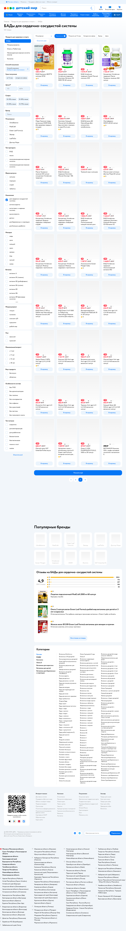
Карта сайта (39, 820)
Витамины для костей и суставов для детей (108, 727)
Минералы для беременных (109, 737)
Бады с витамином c (65, 718)
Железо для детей (106, 696)
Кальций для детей (106, 693)
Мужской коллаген (64, 747)
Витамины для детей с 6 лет (109, 671)
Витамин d (83, 738)
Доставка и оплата (41, 797)
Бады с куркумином (65, 730)
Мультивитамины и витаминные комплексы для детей (88, 761)
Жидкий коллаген (64, 740)
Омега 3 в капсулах (64, 781)
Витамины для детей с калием (110, 711)
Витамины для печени (86, 674)
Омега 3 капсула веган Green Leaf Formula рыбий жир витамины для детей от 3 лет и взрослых (85, 610)
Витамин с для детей (107, 681)
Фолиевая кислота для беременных (107, 769)
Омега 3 (82, 656)
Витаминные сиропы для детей (87, 778)
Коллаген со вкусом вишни (67, 752)
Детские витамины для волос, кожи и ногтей (110, 716)
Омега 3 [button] (39, 663)
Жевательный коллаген (66, 742)
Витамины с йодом (85, 720)
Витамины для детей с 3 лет (109, 666)
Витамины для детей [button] (43, 668)
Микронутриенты (13, 45)
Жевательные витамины (87, 705)
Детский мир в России (11, 836)
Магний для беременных (108, 757)
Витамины (83, 752)
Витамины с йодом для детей (110, 698)
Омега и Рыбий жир (14, 49)
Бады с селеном (64, 716)
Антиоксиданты (64, 676)
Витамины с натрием (86, 725)
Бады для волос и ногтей (66, 681)
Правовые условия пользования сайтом (29, 832)
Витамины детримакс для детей (66, 666)
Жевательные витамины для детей (109, 658)
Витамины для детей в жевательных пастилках (87, 774)
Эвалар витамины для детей (67, 669)
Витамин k (83, 745)
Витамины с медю (85, 708)
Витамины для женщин (87, 747)
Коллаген (62, 778)
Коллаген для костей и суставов (65, 772)
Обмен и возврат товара (43, 801)
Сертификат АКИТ (41, 815)
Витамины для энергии (87, 683)
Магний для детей (106, 700)
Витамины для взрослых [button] (44, 665)
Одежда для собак (106, 806)
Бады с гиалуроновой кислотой (65, 721)
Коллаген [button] (39, 660)
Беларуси (29, 836)
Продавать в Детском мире (44, 799)
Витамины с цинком (86, 710)
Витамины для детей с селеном (107, 707)
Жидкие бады (63, 701)
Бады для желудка (64, 687)
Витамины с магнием (86, 723)
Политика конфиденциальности (45, 809)
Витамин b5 (83, 730)
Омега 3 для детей (106, 688)
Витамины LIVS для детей (66, 656)
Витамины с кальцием (86, 713)
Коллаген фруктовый (65, 759)
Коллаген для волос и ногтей (67, 769)
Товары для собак (106, 801)
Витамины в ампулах (86, 688)
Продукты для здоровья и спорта (22, 22)
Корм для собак (105, 804)
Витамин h (83, 743)
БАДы (40, 22)
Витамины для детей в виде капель (88, 766)
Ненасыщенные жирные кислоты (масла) (18, 54)
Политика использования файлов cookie (43, 811)
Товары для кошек (106, 797)
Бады (60, 737)
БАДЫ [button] (38, 657)
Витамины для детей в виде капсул (88, 770)
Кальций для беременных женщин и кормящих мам (108, 747)
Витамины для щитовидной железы (88, 680)
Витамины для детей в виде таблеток (88, 782)
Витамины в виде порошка (88, 698)
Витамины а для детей (107, 676)
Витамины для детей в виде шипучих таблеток (109, 654)
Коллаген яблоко (64, 762)
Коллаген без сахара (65, 767)
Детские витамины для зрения (110, 720)
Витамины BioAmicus (65, 654)
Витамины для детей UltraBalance (65, 672)
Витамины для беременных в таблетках (110, 760)
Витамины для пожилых (87, 677)
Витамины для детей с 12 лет (109, 673)
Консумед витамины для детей (68, 659)
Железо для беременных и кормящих (109, 751)
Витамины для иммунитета (88, 668)
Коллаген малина (64, 754)
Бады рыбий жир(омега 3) (66, 732)
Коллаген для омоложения (67, 776)
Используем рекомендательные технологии (17, 834)
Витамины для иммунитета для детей (110, 723)
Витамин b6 (83, 733)
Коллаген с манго (64, 757)
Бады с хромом (63, 711)
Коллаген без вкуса (65, 749)
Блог (80, 812)
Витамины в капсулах (86, 696)
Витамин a (83, 728)
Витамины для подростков (88, 686)
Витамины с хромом (86, 715)
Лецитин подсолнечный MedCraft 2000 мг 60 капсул (73, 594)
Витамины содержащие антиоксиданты (87, 659)
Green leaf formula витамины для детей (67, 662)
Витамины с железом (86, 718)
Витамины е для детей (107, 686)
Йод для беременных (107, 755)
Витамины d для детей (107, 683)
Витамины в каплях (86, 693)
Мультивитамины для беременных (107, 740)
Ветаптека (104, 809)
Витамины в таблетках (86, 703)
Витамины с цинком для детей (110, 691)
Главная (6, 22)
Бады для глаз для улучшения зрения (67, 684)
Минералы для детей (86, 757)
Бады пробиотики (64, 699)
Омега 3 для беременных (108, 780)
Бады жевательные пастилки (67, 706)
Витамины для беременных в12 (110, 773)
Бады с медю (63, 708)
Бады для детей (84, 755)
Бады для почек (63, 694)
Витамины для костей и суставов (87, 671)
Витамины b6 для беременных (110, 766)
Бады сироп (62, 703)
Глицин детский (106, 713)
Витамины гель (84, 691)
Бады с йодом (63, 713)
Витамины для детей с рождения (107, 662)
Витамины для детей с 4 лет (109, 668)
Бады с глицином (64, 725)
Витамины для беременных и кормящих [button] (45, 672)
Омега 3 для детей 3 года (87, 654)
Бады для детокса (64, 678)
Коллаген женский (64, 745)
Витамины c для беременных (110, 775)
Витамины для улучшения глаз (89, 665)
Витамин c (83, 735)
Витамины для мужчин (87, 750)
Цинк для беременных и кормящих (108, 744)
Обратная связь (40, 817)
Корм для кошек (105, 799)
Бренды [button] (39, 654)
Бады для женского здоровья (67, 696)
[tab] (79, 504)
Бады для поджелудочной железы (66, 690)
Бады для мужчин (64, 735)
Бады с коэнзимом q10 (66, 727)
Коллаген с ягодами (65, 764)
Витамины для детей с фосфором (107, 703)
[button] (117, 14)
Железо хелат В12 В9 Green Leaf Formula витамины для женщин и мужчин (82, 624)
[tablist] (79, 504)
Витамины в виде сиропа (87, 700)
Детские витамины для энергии (108, 731)
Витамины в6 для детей (108, 678)
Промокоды (39, 806)
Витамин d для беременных (109, 778)
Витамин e (83, 740)
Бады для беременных (107, 734)
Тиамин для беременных (108, 764)
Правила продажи (41, 804)
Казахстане (21, 836)
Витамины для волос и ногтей (89, 663)
